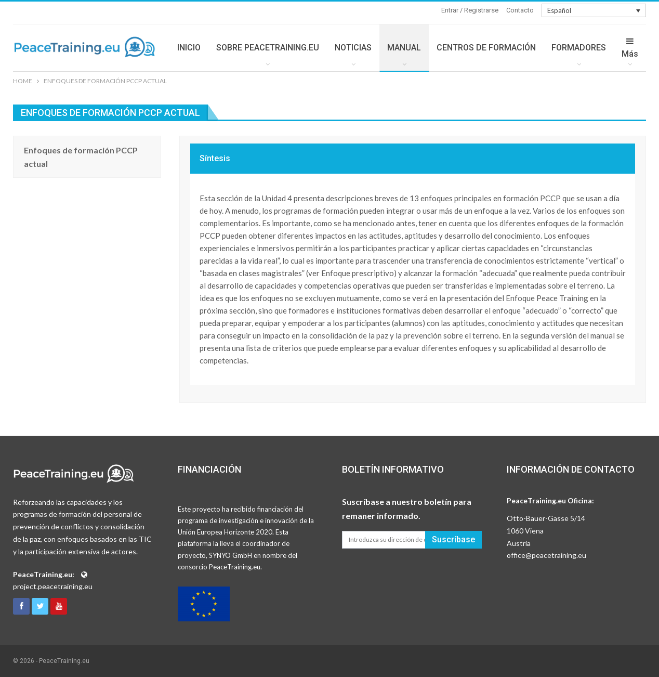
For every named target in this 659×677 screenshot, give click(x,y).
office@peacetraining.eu (546, 555)
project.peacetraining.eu (53, 586)
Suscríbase (453, 539)
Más (630, 48)
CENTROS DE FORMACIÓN (486, 48)
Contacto (520, 10)
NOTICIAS (353, 48)
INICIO (189, 48)
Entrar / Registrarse (469, 10)
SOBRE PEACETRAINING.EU (267, 48)
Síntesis (215, 158)
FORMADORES (578, 48)
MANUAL (404, 48)
